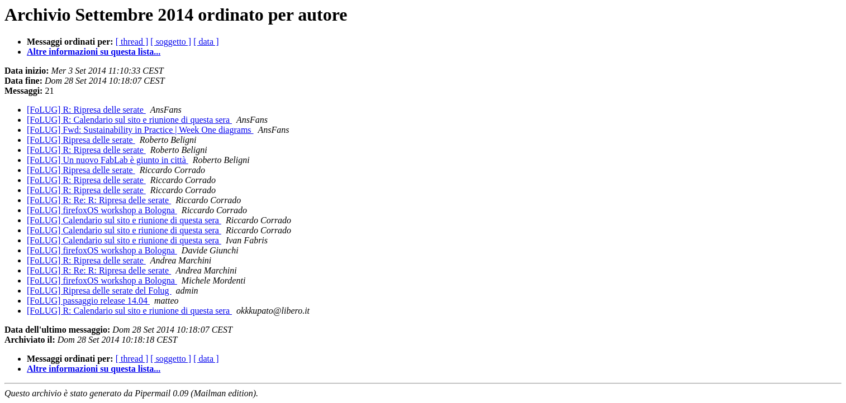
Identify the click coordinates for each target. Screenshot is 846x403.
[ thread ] (132, 41)
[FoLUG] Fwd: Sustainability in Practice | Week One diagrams (140, 130)
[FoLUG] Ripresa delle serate (81, 140)
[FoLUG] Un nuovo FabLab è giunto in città (107, 160)
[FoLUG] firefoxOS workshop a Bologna (102, 210)
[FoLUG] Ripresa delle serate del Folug (99, 290)
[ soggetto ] (170, 41)
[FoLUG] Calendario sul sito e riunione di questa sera (124, 220)
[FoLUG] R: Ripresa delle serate (86, 109)
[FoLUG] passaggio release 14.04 (88, 300)
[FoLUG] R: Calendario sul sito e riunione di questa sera (129, 119)
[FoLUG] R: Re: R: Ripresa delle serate (99, 200)
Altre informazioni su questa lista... (93, 51)
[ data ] (205, 41)
